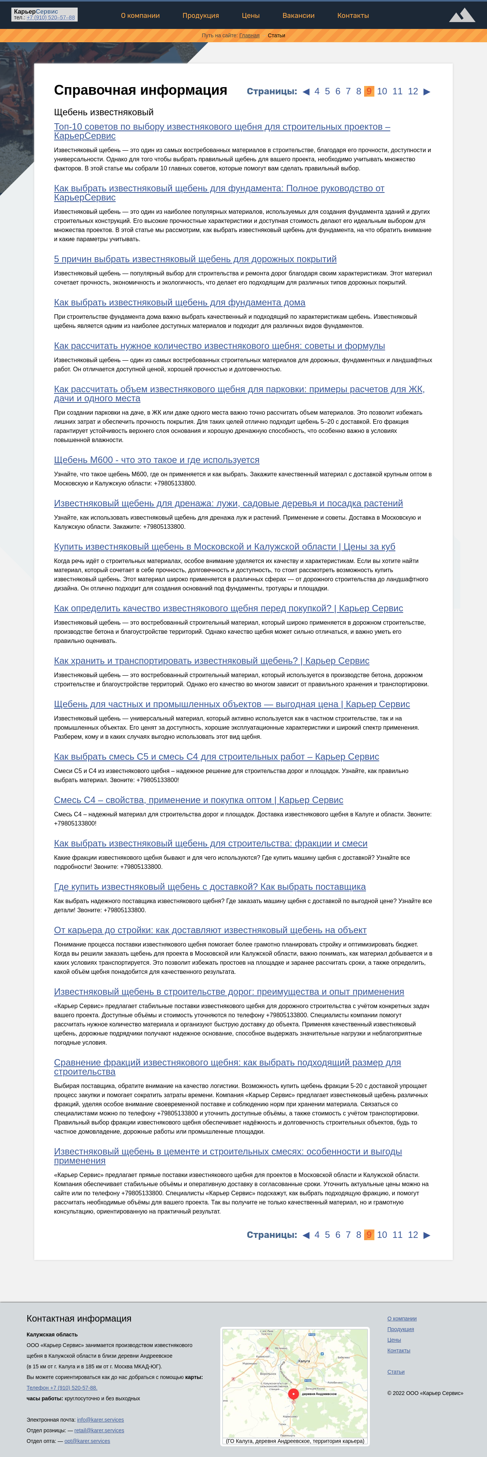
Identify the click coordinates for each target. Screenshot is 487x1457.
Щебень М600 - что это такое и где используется (156, 460)
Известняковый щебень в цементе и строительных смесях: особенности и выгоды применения (228, 1156)
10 (382, 91)
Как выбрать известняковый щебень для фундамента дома (180, 302)
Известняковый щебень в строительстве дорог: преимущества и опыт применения (229, 991)
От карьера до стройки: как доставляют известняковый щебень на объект (210, 930)
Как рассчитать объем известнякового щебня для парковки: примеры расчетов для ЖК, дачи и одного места (239, 393)
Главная (249, 35)
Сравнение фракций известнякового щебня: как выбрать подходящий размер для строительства (227, 1067)
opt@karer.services (87, 1441)
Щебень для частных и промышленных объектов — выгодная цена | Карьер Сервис (232, 704)
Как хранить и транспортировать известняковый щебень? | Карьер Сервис (211, 660)
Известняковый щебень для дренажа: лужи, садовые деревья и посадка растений (228, 503)
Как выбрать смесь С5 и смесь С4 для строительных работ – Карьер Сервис (216, 756)
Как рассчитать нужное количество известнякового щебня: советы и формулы (219, 345)
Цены (251, 15)
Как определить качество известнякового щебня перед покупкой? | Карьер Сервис (228, 608)
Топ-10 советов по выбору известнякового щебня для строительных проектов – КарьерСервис (222, 131)
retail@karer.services (99, 1430)
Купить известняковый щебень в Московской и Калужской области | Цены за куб (224, 546)
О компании (140, 15)
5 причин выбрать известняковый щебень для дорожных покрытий (195, 259)
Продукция (201, 15)
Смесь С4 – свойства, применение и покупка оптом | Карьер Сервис (198, 800)
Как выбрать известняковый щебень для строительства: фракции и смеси (211, 843)
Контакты (353, 15)
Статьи (395, 1372)
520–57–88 (51, 17)
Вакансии (299, 15)
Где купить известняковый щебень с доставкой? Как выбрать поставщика (210, 886)
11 (398, 91)
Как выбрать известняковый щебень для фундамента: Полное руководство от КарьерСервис (219, 192)
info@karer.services (100, 1420)
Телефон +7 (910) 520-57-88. (62, 1388)
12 (413, 91)
